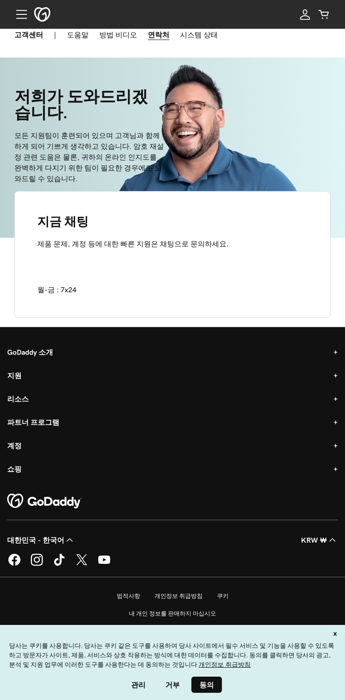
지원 (14, 375)
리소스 (18, 398)
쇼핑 (14, 469)
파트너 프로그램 (33, 422)
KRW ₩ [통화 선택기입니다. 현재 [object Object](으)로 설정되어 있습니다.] (319, 540)
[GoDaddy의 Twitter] (82, 564)
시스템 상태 (199, 34)
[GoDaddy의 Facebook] (14, 564)
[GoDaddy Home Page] (44, 501)
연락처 (158, 34)
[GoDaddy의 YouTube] (104, 564)
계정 (14, 445)
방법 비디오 (118, 34)
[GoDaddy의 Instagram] (37, 564)
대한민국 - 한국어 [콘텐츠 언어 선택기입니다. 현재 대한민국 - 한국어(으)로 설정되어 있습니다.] (41, 540)
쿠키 (223, 596)
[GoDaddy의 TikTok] (59, 564)
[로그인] (305, 14)
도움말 (77, 34)
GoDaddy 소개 (30, 352)
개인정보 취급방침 (179, 596)
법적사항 (128, 596)
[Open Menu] (18, 14)
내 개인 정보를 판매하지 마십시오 (172, 613)
